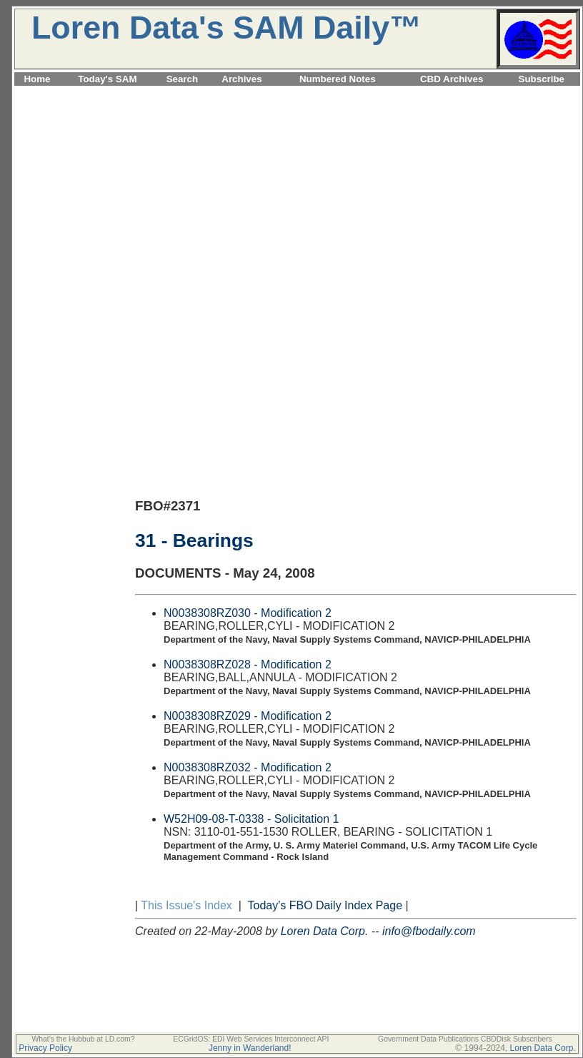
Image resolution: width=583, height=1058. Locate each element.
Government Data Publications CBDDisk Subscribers (465, 1039)
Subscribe (541, 79)
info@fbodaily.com (429, 931)
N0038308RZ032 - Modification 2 (248, 767)
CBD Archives (451, 79)
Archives (241, 79)
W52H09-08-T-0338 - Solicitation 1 (251, 819)
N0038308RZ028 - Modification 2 (248, 664)
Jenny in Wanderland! (250, 1048)
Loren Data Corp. (325, 931)
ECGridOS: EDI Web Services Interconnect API (251, 1039)
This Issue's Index (186, 905)
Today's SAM (107, 79)
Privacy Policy (45, 1048)
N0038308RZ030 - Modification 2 (248, 613)
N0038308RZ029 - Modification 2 (248, 716)
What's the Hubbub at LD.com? (82, 1039)
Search (182, 79)
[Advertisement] (297, 189)
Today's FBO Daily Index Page (325, 905)
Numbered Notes (337, 79)
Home (37, 79)
